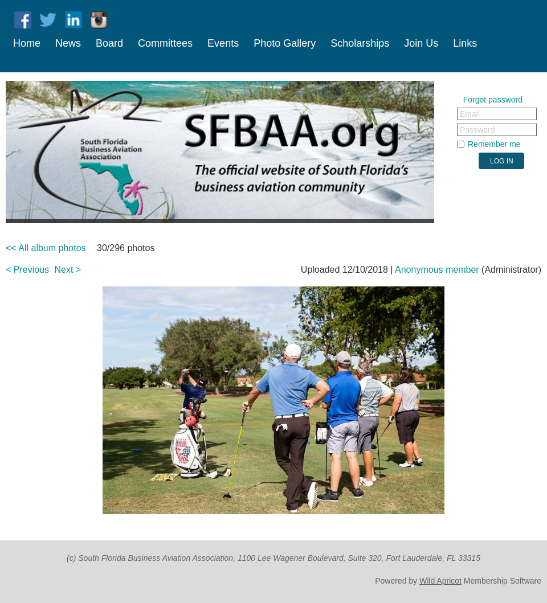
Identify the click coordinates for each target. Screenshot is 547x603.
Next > (68, 269)
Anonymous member (437, 269)
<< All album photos (46, 248)
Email (470, 113)
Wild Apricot (440, 580)
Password (477, 129)
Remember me (494, 144)
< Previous (27, 269)
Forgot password (492, 99)
